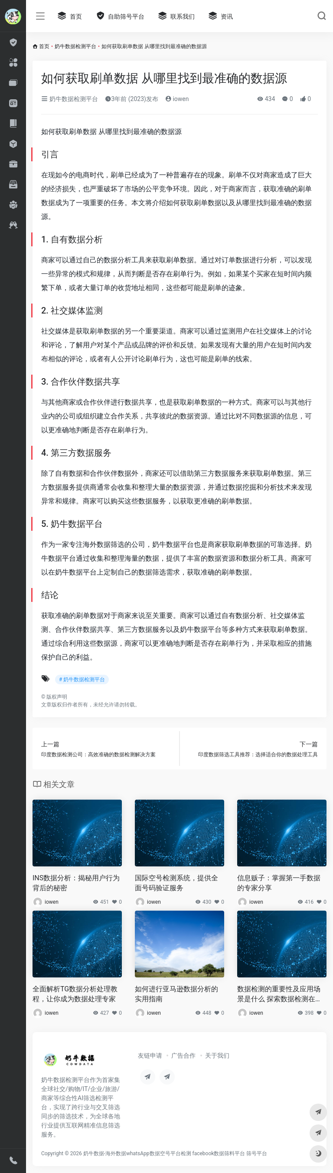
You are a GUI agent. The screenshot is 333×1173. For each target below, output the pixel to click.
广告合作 (183, 1055)
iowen (177, 98)
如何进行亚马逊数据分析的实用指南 (176, 994)
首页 (44, 46)
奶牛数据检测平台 (75, 46)
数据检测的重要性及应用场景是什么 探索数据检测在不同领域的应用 (279, 994)
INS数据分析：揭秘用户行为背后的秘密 (76, 883)
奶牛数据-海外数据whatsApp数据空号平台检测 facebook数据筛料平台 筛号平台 (175, 1153)
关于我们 (217, 1055)
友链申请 (150, 1055)
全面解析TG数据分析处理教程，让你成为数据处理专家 (75, 994)
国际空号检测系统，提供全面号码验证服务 (176, 883)
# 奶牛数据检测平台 (82, 679)
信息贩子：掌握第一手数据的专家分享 (278, 883)
